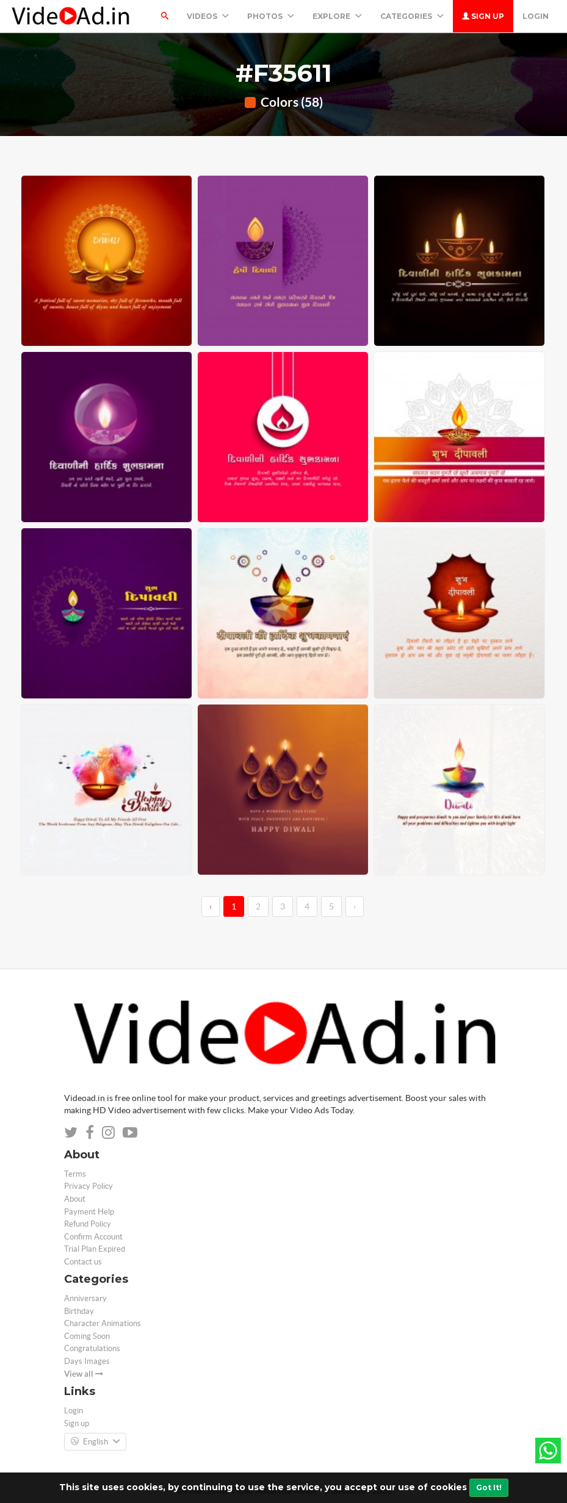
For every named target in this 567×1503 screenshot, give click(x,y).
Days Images (87, 1361)
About (74, 1198)
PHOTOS (270, 16)
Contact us (83, 1261)
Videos (208, 16)
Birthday (79, 1311)
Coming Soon (87, 1336)
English (95, 1442)
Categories (412, 16)
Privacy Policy (88, 1186)
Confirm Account (93, 1236)
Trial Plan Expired (94, 1249)
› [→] (354, 906)
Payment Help (89, 1211)
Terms (75, 1173)
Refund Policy (87, 1224)
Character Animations (102, 1323)
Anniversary (85, 1298)
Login (535, 16)
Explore (337, 16)
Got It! (489, 1487)
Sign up (483, 16)
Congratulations (92, 1348)
